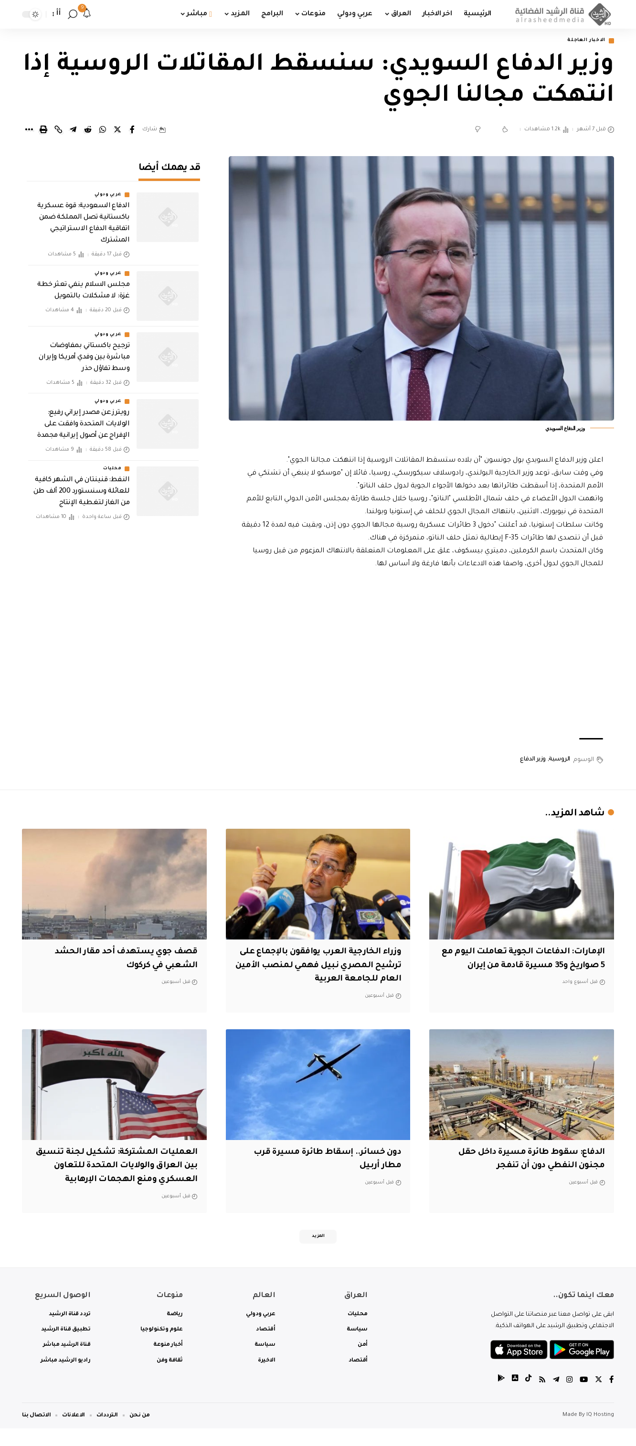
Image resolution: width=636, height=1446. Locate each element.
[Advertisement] (421, 655)
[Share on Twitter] (117, 130)
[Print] (43, 130)
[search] (72, 14)
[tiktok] (525, 1398)
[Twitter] (598, 1398)
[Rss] (540, 1398)
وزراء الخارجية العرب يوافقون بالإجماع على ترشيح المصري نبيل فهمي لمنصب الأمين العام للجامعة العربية (321, 966)
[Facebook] (611, 1398)
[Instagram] (568, 1398)
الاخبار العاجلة (582, 41)
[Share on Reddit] (88, 130)
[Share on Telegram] (73, 130)
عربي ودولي (108, 189)
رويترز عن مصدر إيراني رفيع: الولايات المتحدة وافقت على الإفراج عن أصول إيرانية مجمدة (83, 418)
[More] (28, 130)
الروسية (559, 760)
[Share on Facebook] (132, 130)
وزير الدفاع (533, 760)
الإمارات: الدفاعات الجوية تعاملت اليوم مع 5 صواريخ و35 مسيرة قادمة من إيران (523, 966)
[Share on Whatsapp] (102, 130)
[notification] (87, 14)
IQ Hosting (600, 1433)
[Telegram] (554, 1398)
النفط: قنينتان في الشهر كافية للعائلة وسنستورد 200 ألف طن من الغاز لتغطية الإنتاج (81, 485)
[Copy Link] (58, 130)
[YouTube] (583, 1398)
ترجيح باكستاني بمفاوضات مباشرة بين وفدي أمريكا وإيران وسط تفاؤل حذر (84, 351)
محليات (112, 462)
